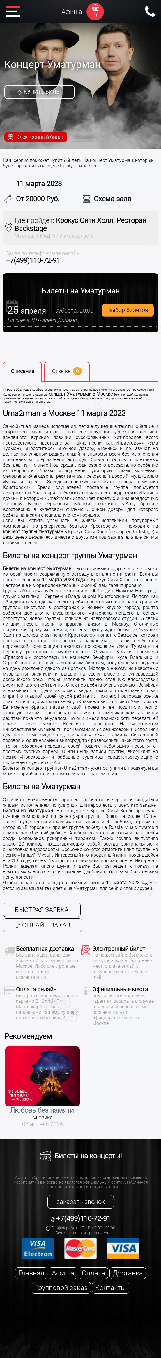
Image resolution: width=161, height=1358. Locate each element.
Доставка (128, 1273)
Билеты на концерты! (81, 1156)
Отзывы (67, 371)
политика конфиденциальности (88, 1186)
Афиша (71, 11)
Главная (31, 1273)
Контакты (110, 1288)
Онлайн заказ (42, 925)
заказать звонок (80, 1201)
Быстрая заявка (42, 910)
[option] (42, 1087)
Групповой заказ (61, 1288)
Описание (22, 371)
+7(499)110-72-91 (33, 260)
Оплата (93, 1273)
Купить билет (39, 92)
